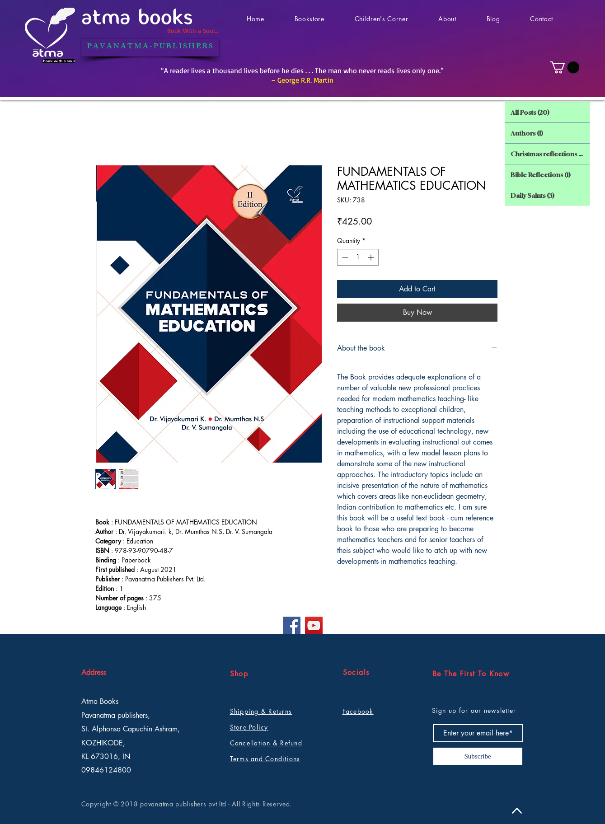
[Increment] (371, 257)
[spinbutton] (358, 257)
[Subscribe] (478, 756)
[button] (564, 67)
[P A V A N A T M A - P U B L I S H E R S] (150, 47)
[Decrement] (344, 257)
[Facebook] (291, 625)
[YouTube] (314, 625)
